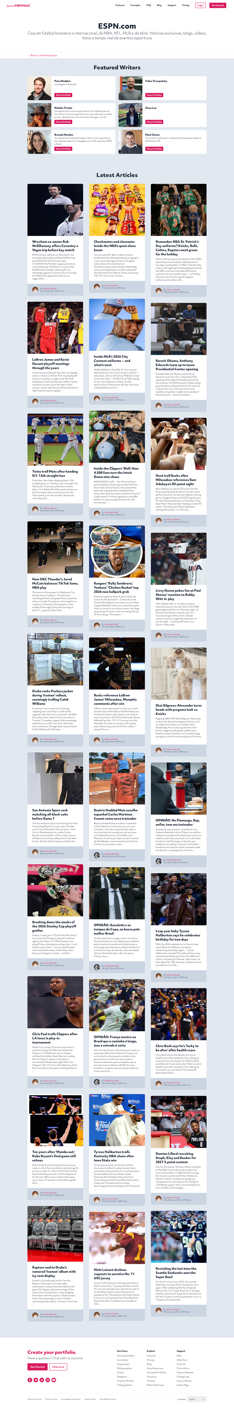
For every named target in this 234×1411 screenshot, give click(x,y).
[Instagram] (47, 1380)
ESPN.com (59, 291)
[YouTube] (53, 1380)
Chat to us (58, 1366)
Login (200, 5)
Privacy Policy (51, 1399)
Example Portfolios (156, 1372)
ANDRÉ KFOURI (111, 854)
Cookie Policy (90, 1399)
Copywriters (123, 1364)
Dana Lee (151, 108)
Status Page (183, 1385)
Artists (120, 1372)
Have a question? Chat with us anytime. (55, 1358)
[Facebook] (29, 1380)
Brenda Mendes (63, 134)
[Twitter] (35, 1380)
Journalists (122, 1359)
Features (120, 5)
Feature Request (185, 1372)
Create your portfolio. (51, 1352)
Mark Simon (152, 134)
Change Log (183, 1376)
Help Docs (182, 1359)
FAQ (148, 5)
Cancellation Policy (108, 1399)
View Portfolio (63, 95)
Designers (122, 1376)
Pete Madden (62, 81)
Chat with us (183, 1368)
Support (172, 5)
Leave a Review (184, 1380)
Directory (152, 1376)
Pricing (185, 5)
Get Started (218, 5)
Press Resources (155, 1368)
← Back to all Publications (42, 55)
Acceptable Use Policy (70, 1399)
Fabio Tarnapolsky (156, 81)
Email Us (181, 1364)
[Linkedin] (41, 1380)
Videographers (124, 1385)
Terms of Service (34, 1399)
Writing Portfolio (126, 1355)
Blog (159, 5)
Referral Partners (155, 1385)
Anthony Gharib (50, 288)
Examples (135, 5)
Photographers (124, 1368)
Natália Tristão (63, 108)
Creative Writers (125, 1380)
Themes (151, 1380)
